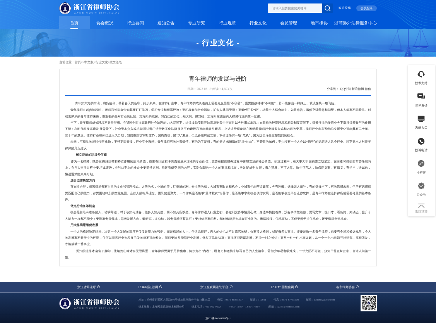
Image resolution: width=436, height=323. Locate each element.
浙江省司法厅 (88, 287)
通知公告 (165, 23)
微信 (368, 89)
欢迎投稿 (345, 8)
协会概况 (104, 23)
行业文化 (258, 23)
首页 (74, 23)
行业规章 (227, 23)
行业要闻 (135, 23)
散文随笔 (115, 62)
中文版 (89, 62)
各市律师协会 (347, 287)
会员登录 (367, 8)
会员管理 (288, 23)
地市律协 (319, 23)
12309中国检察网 (284, 287)
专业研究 (196, 23)
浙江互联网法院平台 (216, 287)
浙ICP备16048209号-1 (218, 318)
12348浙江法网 (150, 287)
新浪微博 (358, 89)
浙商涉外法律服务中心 (355, 23)
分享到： (333, 89)
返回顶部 (421, 208)
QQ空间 (345, 89)
